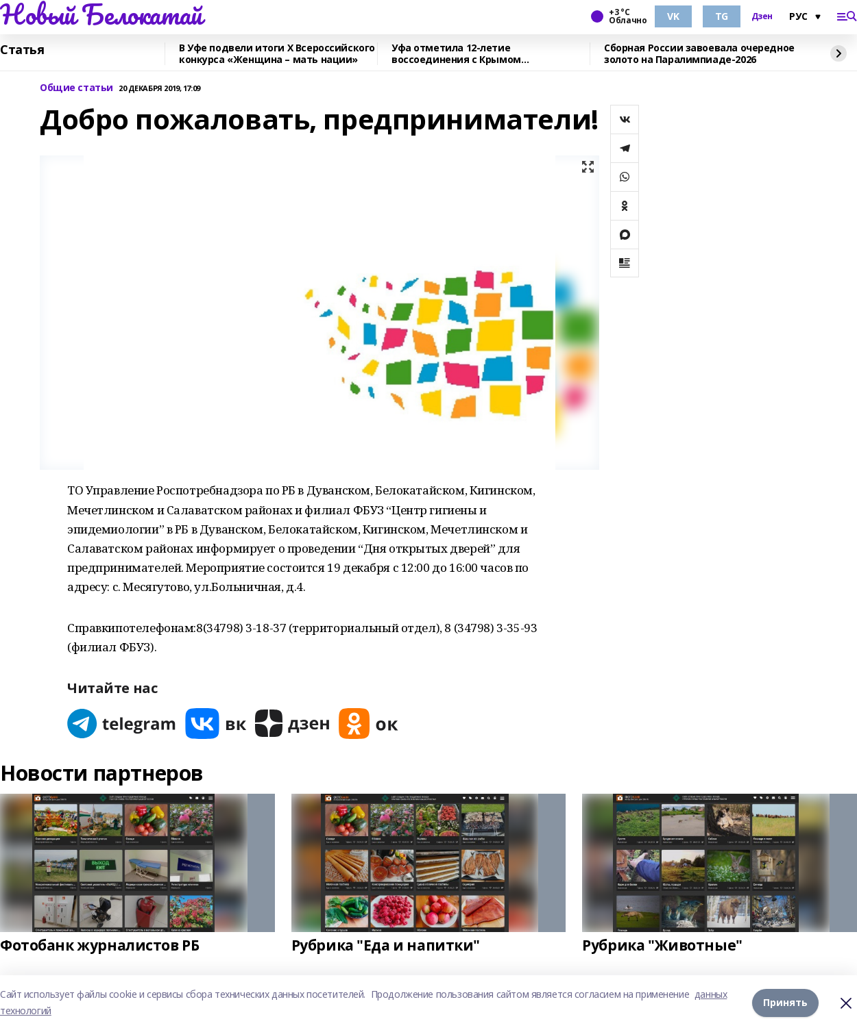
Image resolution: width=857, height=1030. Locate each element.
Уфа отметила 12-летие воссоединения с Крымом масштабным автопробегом (462, 53)
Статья (22, 50)
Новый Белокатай (101, 14)
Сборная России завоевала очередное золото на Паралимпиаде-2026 (699, 53)
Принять (785, 1002)
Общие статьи (76, 88)
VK (673, 16)
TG (721, 16)
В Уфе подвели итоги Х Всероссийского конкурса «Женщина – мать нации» (277, 53)
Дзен (762, 16)
